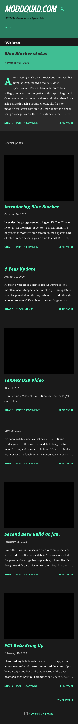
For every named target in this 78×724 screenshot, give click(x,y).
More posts (65, 699)
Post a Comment (28, 123)
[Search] (62, 6)
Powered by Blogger (39, 713)
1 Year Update (20, 269)
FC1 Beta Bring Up (24, 645)
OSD (24, 27)
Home (8, 27)
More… (54, 27)
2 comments (25, 309)
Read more (66, 123)
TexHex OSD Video (24, 380)
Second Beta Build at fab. (32, 534)
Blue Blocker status (25, 53)
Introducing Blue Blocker (31, 206)
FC (38, 27)
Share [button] (8, 123)
